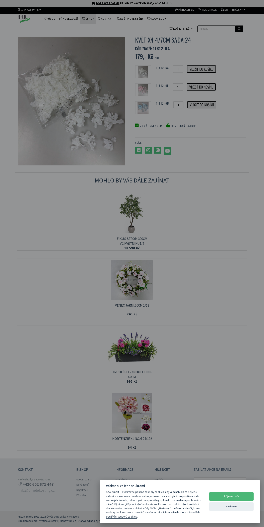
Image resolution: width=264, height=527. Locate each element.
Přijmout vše (231, 496)
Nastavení (231, 506)
